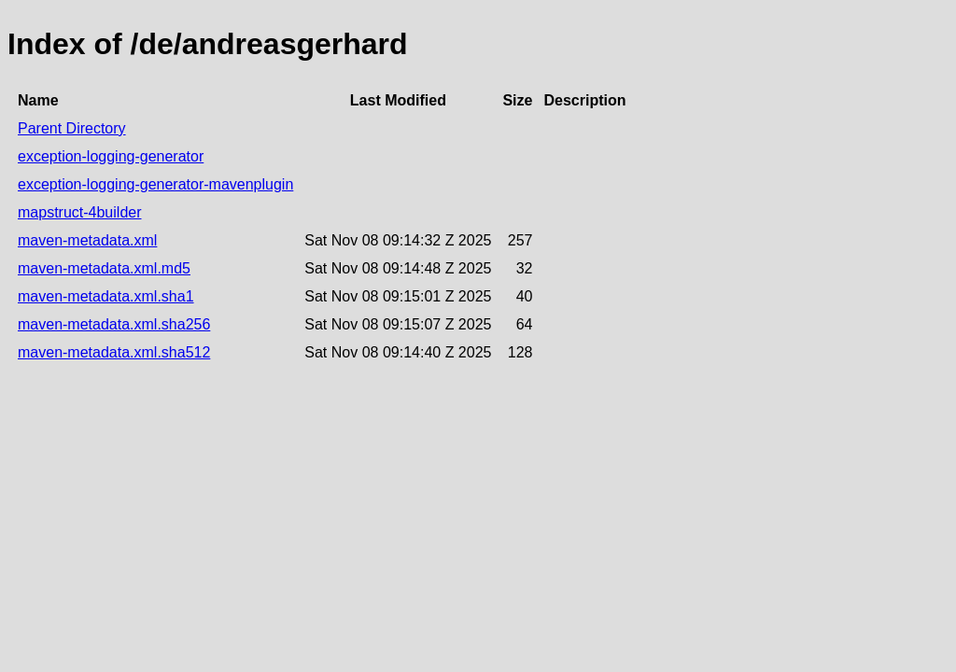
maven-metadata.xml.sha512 (114, 352)
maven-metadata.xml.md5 (104, 268)
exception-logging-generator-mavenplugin (155, 184)
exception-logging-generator (111, 156)
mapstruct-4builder (80, 212)
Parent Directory (72, 128)
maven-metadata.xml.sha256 (114, 324)
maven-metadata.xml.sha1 (106, 296)
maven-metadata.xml (87, 240)
